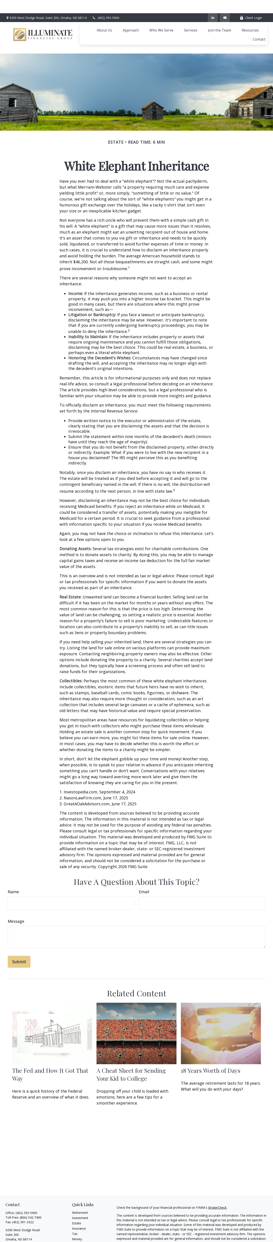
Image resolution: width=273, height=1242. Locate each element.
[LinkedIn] (213, 4)
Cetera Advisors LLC (244, 1239)
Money (77, 1219)
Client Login (251, 4)
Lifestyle (78, 1224)
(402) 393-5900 (105, 4)
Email (144, 871)
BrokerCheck (217, 1188)
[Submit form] (19, 942)
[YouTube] (225, 4)
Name (13, 871)
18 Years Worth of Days (210, 1050)
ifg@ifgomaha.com (19, 1227)
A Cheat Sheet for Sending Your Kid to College (131, 1054)
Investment (80, 1198)
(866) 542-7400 (30, 1198)
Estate (76, 1203)
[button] (104, 16)
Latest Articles (82, 1230)
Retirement (80, 1193)
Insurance (79, 1209)
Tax (74, 1214)
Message (16, 901)
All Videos (79, 1235)
